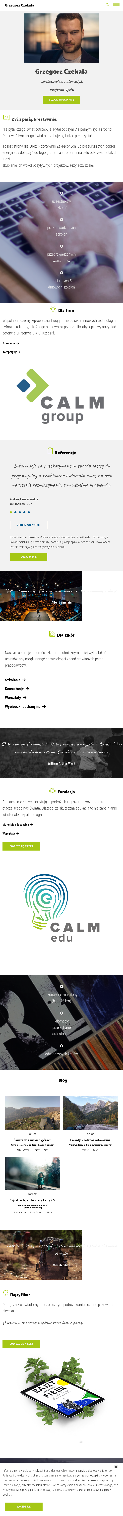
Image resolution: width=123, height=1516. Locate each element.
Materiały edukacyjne (17, 824)
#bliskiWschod (24, 1150)
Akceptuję (24, 1506)
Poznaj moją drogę (61, 99)
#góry (37, 1150)
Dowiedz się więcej (21, 846)
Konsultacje (17, 689)
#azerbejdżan (20, 1212)
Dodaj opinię (29, 556)
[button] (11, 512)
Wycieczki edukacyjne (25, 706)
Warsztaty (15, 697)
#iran (46, 1150)
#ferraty (85, 1150)
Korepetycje (11, 352)
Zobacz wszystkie (28, 525)
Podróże (32, 1134)
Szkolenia (10, 343)
